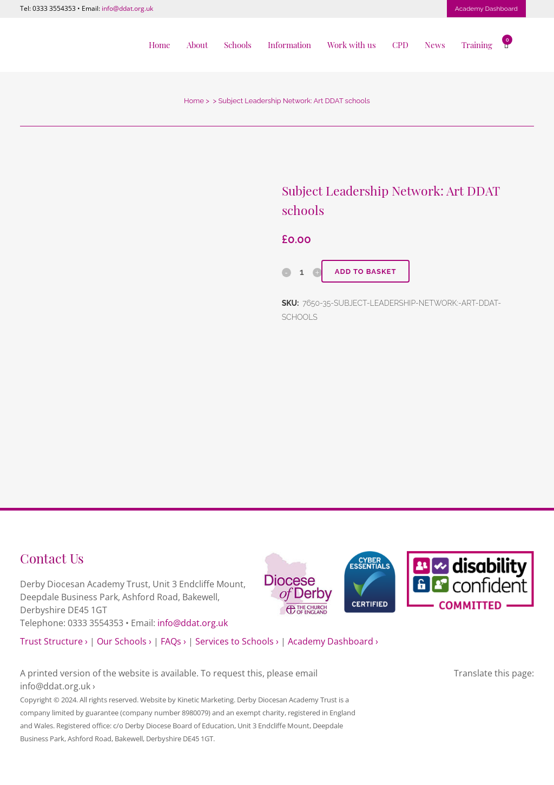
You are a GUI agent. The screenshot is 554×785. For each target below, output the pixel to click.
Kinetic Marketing (205, 700)
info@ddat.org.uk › (57, 686)
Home (194, 101)
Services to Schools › (237, 641)
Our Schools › (124, 641)
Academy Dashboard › (333, 641)
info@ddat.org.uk (127, 8)
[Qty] (302, 271)
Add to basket (366, 271)
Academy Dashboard (486, 8)
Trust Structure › (54, 641)
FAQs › (173, 641)
